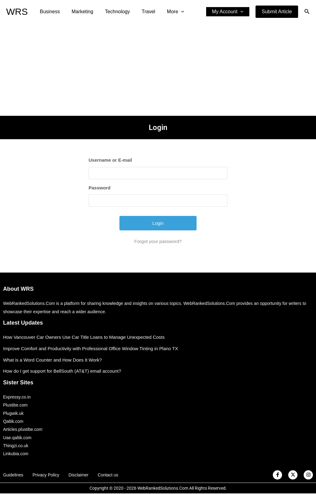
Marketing (79, 11)
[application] (173, 11)
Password (99, 187)
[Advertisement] (158, 69)
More (167, 11)
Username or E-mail (110, 160)
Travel (142, 11)
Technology (112, 11)
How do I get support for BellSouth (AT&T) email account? (62, 371)
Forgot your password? (157, 241)
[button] (277, 12)
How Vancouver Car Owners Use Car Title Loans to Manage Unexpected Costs (84, 337)
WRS (17, 11)
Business (49, 11)
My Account (228, 11)
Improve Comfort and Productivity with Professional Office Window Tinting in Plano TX (91, 348)
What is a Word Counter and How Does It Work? (52, 359)
